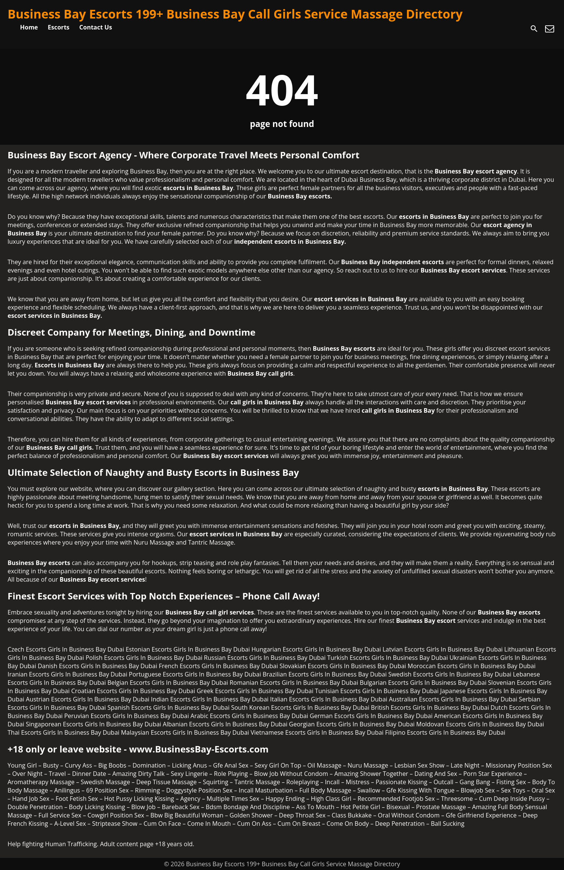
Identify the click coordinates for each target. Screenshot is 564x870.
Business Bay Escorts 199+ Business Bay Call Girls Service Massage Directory (235, 14)
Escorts (58, 27)
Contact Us (95, 27)
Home (29, 27)
